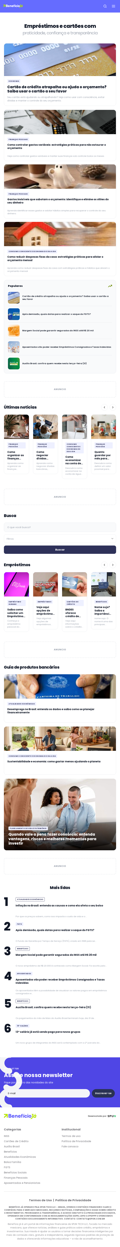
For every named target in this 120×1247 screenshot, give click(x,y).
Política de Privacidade (76, 1141)
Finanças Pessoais (18, 139)
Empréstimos (45, 602)
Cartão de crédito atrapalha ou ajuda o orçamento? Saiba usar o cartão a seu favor (57, 89)
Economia (14, 81)
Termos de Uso (41, 1200)
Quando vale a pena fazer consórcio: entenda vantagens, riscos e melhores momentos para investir (52, 839)
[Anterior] (104, 407)
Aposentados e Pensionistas (22, 1183)
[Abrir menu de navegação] (113, 6)
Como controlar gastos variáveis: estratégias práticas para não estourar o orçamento (56, 146)
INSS (6, 1136)
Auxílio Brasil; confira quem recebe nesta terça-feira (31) (54, 363)
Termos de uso (71, 1136)
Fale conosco (70, 1146)
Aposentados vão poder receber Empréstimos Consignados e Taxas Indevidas (66, 347)
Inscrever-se (103, 1093)
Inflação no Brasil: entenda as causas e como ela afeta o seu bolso (59, 905)
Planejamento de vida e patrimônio (28, 828)
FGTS (19, 924)
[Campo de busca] (60, 527)
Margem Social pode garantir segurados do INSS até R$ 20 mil (58, 330)
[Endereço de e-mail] (47, 1093)
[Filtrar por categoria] (60, 538)
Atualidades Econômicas (22, 704)
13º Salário (22, 1026)
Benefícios (101, 602)
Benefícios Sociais (15, 1172)
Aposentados (24, 973)
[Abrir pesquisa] (105, 6)
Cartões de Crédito (72, 603)
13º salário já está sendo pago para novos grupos (48, 1032)
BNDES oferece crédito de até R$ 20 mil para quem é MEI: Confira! (73, 618)
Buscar (60, 549)
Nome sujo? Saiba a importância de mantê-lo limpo (102, 613)
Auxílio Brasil (12, 1146)
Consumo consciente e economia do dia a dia (32, 251)
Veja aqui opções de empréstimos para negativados (45, 613)
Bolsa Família (12, 1162)
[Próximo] (113, 407)
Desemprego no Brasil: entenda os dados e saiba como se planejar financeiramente (50, 711)
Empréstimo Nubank (15, 603)
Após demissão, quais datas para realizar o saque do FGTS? (56, 314)
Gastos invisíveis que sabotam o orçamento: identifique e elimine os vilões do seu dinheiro (58, 201)
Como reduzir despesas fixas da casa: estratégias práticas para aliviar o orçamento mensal (55, 258)
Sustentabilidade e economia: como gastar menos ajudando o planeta (53, 761)
